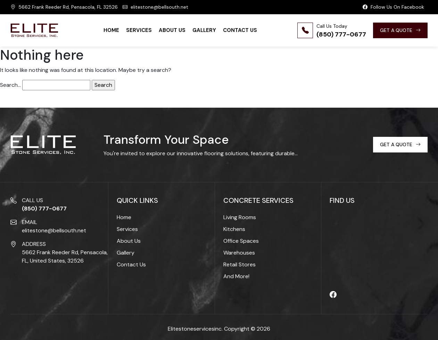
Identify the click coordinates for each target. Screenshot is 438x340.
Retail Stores (239, 264)
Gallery (204, 30)
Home (111, 30)
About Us (172, 30)
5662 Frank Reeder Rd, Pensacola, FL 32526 (64, 7)
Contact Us (240, 30)
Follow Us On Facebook (393, 7)
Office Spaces (241, 240)
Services (139, 30)
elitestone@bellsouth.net (155, 7)
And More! (236, 276)
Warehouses (239, 252)
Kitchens (234, 229)
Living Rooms (239, 217)
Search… (10, 85)
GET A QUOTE (400, 30)
